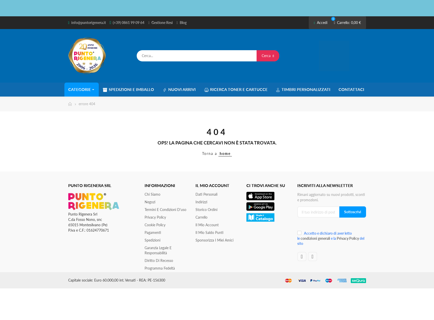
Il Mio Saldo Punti (209, 232)
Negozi (150, 201)
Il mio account (207, 224)
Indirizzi (201, 201)
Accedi (320, 22)
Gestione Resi (162, 22)
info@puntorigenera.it (88, 22)
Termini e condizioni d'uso (165, 209)
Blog (183, 22)
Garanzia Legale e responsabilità (158, 250)
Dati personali (206, 194)
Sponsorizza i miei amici (214, 240)
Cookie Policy (155, 224)
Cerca (268, 56)
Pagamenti (153, 232)
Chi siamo (152, 194)
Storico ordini (206, 209)
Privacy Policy (155, 217)
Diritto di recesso (159, 260)
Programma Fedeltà (160, 268)
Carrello (201, 217)
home (225, 153)
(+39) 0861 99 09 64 (128, 22)
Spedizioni (152, 240)
